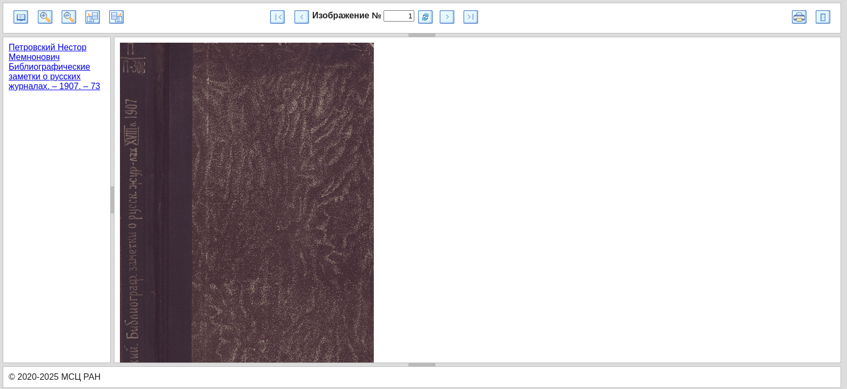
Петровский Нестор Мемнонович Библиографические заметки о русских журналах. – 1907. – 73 (54, 67)
